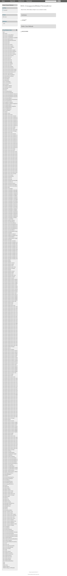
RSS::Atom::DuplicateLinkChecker (9, 40)
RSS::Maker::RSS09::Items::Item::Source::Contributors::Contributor (15, 332)
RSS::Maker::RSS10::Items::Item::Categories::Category (13, 382)
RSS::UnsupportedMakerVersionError (10, 541)
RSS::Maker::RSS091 (7, 261)
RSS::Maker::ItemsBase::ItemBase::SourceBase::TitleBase (13, 257)
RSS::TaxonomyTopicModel (8, 530)
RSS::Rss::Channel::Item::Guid (8, 516)
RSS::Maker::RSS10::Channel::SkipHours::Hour (12, 371)
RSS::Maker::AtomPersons (8, 181)
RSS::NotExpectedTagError (8, 478)
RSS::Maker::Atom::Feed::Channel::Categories (11, 135)
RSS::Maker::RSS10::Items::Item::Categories (11, 380)
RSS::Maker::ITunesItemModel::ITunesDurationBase (13, 231)
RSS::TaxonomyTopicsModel (8, 533)
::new (4, 23)
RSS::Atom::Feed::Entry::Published (9, 51)
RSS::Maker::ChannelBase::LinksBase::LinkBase (12, 210)
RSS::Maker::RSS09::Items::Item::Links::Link (11, 321)
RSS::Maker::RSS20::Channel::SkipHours (10, 430)
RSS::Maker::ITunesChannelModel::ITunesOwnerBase (13, 228)
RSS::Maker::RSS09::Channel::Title (9, 301)
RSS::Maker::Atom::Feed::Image (9, 148)
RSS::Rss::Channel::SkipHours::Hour (10, 523)
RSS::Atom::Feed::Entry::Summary (9, 54)
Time (4, 562)
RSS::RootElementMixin (7, 510)
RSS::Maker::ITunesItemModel (9, 229)
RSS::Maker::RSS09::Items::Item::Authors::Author (12, 308)
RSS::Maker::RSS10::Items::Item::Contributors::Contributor (14, 386)
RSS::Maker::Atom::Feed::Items (9, 150)
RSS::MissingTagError (7, 474)
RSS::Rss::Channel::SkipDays (8, 519)
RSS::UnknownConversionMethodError (10, 538)
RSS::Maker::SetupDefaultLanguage (9, 453)
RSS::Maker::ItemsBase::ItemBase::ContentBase (12, 242)
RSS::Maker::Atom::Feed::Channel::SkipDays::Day (12, 144)
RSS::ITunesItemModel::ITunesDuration (10, 99)
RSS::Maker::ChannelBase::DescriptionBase (11, 201)
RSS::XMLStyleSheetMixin (8, 560)
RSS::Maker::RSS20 (6, 419)
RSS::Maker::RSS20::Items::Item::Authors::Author (12, 438)
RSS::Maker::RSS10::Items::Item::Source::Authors (12, 397)
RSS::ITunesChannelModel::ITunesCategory (11, 93)
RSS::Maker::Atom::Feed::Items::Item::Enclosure (12, 157)
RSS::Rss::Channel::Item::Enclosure (9, 515)
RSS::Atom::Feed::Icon (7, 56)
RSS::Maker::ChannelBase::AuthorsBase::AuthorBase (13, 191)
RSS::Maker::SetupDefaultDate (8, 452)
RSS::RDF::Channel (6, 489)
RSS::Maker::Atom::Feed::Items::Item (10, 151)
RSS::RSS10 (5, 508)
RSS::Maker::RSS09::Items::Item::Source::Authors (12, 326)
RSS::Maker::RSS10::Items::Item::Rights (10, 394)
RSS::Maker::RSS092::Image (8, 272)
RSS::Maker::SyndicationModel (9, 456)
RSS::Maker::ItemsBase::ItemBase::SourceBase (11, 250)
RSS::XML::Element (7, 551)
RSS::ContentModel (6, 81)
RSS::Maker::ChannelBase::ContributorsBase (11, 196)
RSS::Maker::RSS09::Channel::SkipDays (10, 295)
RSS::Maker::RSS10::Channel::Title (9, 372)
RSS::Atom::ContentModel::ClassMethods (11, 37)
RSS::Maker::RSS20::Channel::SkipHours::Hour (12, 431)
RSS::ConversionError (7, 82)
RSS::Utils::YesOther (7, 548)
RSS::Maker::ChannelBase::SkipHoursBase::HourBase (13, 216)
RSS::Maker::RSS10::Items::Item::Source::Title (11, 415)
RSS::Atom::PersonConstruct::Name (9, 70)
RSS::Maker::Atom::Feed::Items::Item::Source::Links (13, 169)
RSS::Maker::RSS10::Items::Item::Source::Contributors (13, 402)
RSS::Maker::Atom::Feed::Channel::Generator (11, 139)
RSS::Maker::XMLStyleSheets (8, 470)
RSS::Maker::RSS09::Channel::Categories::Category (12, 283)
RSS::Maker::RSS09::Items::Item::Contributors (11, 313)
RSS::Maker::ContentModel (8, 218)
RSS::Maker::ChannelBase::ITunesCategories (11, 203)
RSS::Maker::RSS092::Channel (8, 271)
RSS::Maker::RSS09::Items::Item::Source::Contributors (13, 331)
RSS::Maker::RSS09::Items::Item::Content (11, 312)
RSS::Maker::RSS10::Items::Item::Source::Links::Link (13, 409)
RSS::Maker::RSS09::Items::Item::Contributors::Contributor (14, 315)
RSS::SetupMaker (6, 526)
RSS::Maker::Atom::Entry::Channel (9, 115)
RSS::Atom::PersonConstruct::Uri (9, 71)
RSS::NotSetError (6, 479)
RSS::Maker (5, 111)
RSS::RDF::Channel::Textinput (8, 494)
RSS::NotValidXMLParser (8, 481)
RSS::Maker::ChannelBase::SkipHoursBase (11, 214)
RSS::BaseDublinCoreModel (8, 76)
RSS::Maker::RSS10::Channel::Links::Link (11, 365)
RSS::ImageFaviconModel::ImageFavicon (10, 103)
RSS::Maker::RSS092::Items (8, 273)
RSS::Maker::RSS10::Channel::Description (11, 361)
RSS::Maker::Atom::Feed (7, 132)
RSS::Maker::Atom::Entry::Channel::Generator (11, 120)
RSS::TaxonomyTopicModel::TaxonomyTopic (11, 532)
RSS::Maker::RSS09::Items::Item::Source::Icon (11, 335)
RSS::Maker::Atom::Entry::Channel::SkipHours (11, 124)
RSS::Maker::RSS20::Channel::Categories (10, 422)
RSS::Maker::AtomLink (7, 177)
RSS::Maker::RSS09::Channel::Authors (10, 279)
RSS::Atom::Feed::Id (7, 58)
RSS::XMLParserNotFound (8, 554)
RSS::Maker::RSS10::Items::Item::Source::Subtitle (12, 413)
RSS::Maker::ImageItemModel (8, 236)
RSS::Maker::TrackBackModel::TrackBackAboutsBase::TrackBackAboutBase (17, 468)
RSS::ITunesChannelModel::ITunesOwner (10, 96)
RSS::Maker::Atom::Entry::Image (9, 126)
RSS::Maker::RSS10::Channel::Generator (10, 363)
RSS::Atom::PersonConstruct (8, 67)
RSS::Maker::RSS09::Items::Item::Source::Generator (12, 334)
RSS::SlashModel (6, 527)
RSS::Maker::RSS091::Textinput (9, 268)
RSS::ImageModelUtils (7, 107)
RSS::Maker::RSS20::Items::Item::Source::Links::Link (13, 448)
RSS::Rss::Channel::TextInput (8, 525)
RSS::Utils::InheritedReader (8, 547)
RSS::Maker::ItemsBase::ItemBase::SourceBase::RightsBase (14, 254)
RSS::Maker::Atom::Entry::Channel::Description (12, 118)
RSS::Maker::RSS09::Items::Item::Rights (10, 323)
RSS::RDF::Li (5, 497)
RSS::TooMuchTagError (7, 537)
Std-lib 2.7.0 (21, 1)
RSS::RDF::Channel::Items (8, 492)
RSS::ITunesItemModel (7, 98)
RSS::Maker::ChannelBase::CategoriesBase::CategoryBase (14, 194)
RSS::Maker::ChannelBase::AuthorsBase (10, 190)
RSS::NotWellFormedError (8, 482)
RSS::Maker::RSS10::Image (8, 374)
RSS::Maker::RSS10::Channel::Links (10, 364)
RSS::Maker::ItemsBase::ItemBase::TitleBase (11, 258)
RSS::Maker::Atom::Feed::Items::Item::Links (11, 159)
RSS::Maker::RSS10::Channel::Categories (10, 353)
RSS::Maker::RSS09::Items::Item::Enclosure (11, 317)
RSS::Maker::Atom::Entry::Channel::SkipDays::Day (12, 122)
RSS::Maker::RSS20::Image (8, 433)
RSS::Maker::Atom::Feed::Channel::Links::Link (12, 141)
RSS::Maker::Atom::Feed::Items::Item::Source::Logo (13, 172)
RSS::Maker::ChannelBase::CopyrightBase (11, 199)
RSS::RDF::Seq (6, 499)
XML (4, 563)
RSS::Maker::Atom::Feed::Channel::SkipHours (11, 146)
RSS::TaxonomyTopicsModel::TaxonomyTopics (12, 534)
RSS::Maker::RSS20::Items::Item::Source (10, 445)
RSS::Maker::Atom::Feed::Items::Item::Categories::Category (14, 154)
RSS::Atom (5, 33)
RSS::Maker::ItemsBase (7, 239)
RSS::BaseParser (6, 80)
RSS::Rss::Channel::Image (8, 512)
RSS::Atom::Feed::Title (7, 65)
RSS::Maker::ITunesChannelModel (9, 223)
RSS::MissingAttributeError (8, 472)
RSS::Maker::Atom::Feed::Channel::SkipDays (11, 143)
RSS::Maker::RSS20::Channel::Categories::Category (12, 423)
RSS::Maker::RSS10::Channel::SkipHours (10, 369)
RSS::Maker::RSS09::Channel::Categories (10, 282)
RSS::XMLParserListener (7, 552)
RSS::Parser (5, 485)
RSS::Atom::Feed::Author (8, 44)
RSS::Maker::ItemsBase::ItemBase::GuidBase (11, 246)
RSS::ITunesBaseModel (7, 91)
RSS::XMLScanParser (7, 558)
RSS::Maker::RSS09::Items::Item (9, 305)
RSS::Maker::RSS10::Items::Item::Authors (11, 378)
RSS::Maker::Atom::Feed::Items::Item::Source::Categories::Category (15, 165)
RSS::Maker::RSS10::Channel (8, 349)
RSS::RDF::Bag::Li (6, 488)
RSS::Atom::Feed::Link (7, 59)
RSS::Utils (5, 543)
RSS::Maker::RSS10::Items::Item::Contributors (11, 385)
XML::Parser (5, 565)
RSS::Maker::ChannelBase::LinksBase (10, 209)
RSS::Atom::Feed (6, 43)
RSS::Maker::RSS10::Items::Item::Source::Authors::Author (14, 398)
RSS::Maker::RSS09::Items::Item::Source (10, 324)
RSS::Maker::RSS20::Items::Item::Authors (11, 437)
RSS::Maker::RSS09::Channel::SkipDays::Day (11, 297)
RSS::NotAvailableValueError (8, 477)
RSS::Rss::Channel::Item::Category (9, 514)
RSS (4, 32)
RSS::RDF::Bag (6, 486)
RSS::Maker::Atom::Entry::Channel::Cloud (11, 117)
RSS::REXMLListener (7, 504)
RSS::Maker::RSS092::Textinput (9, 276)
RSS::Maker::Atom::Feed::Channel (9, 133)
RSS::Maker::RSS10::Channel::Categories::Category (12, 354)
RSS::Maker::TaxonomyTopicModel (9, 457)
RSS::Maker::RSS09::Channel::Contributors (11, 286)
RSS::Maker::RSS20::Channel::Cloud (10, 424)
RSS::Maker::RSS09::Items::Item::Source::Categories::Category (14, 330)
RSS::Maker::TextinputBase (8, 464)
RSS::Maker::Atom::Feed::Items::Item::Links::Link (12, 161)
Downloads (29, 1)
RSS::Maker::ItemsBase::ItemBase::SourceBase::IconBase (13, 251)
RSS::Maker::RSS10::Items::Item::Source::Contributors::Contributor (15, 404)
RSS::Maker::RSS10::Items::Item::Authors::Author (12, 379)
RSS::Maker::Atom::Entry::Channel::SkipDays (11, 121)
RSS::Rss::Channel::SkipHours (8, 522)
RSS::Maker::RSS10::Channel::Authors (10, 350)
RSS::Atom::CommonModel (8, 34)
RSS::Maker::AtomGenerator (8, 176)
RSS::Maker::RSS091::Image (8, 264)
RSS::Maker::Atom (6, 113)
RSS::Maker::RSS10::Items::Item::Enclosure (11, 389)
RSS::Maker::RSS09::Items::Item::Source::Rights (12, 341)
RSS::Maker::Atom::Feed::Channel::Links (10, 140)
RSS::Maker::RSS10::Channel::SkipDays (10, 367)
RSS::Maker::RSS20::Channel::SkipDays (10, 427)
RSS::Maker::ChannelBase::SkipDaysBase (11, 212)
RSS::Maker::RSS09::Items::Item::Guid (10, 319)
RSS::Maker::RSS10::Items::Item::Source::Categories (13, 400)
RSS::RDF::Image (6, 496)
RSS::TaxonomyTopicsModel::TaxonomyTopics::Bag (13, 536)
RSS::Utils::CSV (6, 544)
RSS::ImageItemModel (7, 104)
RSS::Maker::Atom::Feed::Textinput (9, 173)
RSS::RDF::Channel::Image (8, 490)
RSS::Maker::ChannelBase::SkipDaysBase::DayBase (12, 213)
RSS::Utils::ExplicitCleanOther (8, 545)
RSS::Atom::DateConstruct (8, 39)
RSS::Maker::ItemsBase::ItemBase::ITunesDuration (12, 247)
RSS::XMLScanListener (7, 556)
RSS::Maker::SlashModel (7, 455)
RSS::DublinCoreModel (7, 85)
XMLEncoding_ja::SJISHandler (9, 567)
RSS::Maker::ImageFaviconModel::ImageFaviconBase (13, 235)
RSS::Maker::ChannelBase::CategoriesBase (11, 192)
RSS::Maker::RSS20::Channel (8, 420)
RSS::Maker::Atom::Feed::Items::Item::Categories (12, 152)
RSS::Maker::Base (6, 187)
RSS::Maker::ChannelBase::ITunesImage (10, 206)
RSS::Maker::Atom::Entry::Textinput (10, 130)
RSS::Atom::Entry (6, 41)
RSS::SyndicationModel (7, 529)
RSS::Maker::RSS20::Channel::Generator (10, 426)
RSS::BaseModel (6, 78)
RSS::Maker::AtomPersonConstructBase (10, 180)
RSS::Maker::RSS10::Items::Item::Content (11, 383)
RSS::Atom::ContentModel (8, 36)
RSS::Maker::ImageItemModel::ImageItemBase (11, 238)
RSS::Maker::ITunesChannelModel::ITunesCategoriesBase (14, 224)
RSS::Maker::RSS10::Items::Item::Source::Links (12, 408)
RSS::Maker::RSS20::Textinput (8, 449)
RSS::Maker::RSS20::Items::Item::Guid (10, 444)
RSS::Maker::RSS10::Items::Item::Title (10, 416)
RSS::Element (5, 88)
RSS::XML (5, 549)
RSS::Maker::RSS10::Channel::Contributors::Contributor (13, 359)
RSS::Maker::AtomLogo (7, 179)
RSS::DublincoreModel (7, 87)
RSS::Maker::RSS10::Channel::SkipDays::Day (11, 368)
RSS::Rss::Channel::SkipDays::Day (9, 521)
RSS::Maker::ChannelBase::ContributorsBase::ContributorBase (14, 198)
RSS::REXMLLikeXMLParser (8, 503)
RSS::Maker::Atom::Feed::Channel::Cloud (11, 137)
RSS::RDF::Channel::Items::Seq (9, 493)
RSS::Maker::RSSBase (7, 450)
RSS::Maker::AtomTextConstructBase (10, 184)
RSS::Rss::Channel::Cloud (8, 511)
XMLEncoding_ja (6, 566)
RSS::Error (5, 16)
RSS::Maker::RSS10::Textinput (8, 418)
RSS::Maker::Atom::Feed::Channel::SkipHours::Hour (13, 147)
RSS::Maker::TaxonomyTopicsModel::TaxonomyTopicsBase (14, 463)
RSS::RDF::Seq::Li (6, 500)
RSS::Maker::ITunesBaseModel (9, 221)
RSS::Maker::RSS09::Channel (8, 277)
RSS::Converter (6, 84)
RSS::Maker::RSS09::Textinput (8, 346)
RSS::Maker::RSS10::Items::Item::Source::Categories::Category (14, 401)
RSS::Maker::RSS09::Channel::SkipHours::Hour (12, 299)
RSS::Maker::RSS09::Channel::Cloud (10, 284)
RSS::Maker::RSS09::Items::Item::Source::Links (12, 337)
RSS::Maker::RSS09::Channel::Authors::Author (12, 280)
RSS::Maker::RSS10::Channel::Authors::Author (12, 352)
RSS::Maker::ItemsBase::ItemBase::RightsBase (11, 249)
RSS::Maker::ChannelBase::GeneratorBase (11, 202)
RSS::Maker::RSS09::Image (8, 302)
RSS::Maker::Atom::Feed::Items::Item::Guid (11, 158)
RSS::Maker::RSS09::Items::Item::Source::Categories (13, 328)
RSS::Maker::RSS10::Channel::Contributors (11, 357)
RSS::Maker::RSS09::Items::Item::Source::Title (11, 343)
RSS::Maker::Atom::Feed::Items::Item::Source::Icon (12, 168)
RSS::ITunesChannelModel (8, 92)
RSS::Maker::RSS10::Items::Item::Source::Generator (12, 405)
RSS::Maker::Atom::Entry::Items (9, 128)
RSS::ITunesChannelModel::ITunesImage (10, 95)
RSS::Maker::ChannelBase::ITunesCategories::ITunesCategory (14, 205)
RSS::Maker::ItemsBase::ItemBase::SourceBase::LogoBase (14, 253)
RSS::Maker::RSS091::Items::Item (9, 267)
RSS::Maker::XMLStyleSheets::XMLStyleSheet (12, 471)
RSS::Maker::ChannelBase (8, 188)
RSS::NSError (5, 475)
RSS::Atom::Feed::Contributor (8, 47)
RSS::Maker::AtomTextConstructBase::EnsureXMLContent (14, 185)
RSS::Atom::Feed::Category (8, 45)
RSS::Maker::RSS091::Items (8, 265)
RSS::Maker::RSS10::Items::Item (9, 376)
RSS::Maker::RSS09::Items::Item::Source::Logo (12, 339)
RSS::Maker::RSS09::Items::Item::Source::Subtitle (12, 342)
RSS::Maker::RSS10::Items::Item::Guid (10, 390)
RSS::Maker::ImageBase (7, 232)
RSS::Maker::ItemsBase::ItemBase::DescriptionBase (12, 243)
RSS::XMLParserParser (7, 555)
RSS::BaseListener (6, 77)
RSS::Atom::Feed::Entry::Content (9, 50)
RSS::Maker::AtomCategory (8, 174)
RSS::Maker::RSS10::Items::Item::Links (10, 391)
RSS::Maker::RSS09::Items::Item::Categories (11, 309)
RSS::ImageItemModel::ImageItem (9, 106)
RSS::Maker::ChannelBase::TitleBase (10, 217)
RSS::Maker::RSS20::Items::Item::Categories (11, 440)
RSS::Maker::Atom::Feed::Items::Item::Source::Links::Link (14, 170)
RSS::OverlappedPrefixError (8, 483)
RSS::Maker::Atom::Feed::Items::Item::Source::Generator (13, 166)
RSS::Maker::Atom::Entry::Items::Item (10, 129)
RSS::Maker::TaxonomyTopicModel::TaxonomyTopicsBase (14, 459)
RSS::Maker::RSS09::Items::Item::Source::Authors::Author (14, 327)
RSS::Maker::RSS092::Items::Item (9, 275)
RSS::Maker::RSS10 (6, 348)
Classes (7, 5)
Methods (11, 5)
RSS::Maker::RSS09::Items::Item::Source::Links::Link (13, 338)
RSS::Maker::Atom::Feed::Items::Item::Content (11, 155)
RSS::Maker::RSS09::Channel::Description (11, 290)
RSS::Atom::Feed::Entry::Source (9, 52)
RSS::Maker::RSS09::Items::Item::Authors (11, 306)
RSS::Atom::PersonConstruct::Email (9, 69)
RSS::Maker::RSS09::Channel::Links (10, 293)
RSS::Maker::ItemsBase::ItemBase (9, 240)
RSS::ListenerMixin (6, 110)
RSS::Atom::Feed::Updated (8, 66)
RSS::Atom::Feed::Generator (8, 55)
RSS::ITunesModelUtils (7, 100)
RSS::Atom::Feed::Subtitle (8, 63)
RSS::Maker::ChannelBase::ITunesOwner (10, 207)
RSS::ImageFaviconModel (8, 102)
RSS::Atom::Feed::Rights (7, 62)
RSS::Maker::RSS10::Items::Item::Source (10, 396)
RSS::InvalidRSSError (7, 109)
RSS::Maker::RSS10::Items (8, 375)
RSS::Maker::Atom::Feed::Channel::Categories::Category (13, 136)
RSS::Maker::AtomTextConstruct (9, 183)
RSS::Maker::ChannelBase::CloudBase (10, 195)
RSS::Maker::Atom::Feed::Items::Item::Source (11, 162)
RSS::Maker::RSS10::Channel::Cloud (10, 356)
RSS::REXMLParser (7, 505)
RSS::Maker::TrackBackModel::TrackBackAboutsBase (13, 467)
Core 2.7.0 (12, 1)
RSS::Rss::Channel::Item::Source (9, 518)
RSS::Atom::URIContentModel (8, 74)
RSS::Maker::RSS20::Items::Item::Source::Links (12, 446)
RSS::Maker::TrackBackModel (8, 466)
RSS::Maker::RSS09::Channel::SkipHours (10, 298)
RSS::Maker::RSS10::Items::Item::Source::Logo (12, 411)
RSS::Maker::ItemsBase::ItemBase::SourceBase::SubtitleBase (14, 256)
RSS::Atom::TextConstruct (8, 73)
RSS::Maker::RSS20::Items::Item (9, 435)
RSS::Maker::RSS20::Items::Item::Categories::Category (13, 441)
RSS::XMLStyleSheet (7, 559)
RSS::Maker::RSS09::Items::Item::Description (11, 316)
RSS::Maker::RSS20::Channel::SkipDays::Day (11, 429)
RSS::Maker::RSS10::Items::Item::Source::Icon (11, 407)
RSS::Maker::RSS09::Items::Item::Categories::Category (13, 310)
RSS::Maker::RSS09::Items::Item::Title (10, 345)
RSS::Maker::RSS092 (7, 269)
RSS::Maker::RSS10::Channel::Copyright (10, 360)
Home (3, 1)
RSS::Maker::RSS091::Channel (8, 262)
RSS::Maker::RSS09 (6, 260)
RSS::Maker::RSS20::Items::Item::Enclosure (11, 442)
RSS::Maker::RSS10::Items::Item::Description (11, 387)
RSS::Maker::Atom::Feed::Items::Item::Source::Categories (13, 163)
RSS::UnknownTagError (7, 540)
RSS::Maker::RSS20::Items (8, 434)
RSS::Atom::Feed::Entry (7, 48)
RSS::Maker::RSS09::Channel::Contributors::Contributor (13, 287)
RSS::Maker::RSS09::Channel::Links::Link (11, 294)
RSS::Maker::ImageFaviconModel (9, 234)
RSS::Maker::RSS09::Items (8, 304)
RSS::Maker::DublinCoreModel (9, 220)
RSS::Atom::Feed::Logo (7, 60)
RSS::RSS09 (5, 507)
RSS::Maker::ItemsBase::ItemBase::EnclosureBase (12, 245)
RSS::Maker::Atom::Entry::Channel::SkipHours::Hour (13, 125)
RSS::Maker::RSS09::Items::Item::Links (10, 320)
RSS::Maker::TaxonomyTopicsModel (10, 461)
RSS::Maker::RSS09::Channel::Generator (10, 291)
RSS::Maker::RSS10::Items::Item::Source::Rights (12, 412)
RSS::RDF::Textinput (7, 501)
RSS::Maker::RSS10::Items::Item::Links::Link (11, 393)
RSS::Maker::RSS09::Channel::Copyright (10, 288)
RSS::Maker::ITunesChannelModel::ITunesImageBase (13, 227)
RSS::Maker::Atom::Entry (8, 114)
